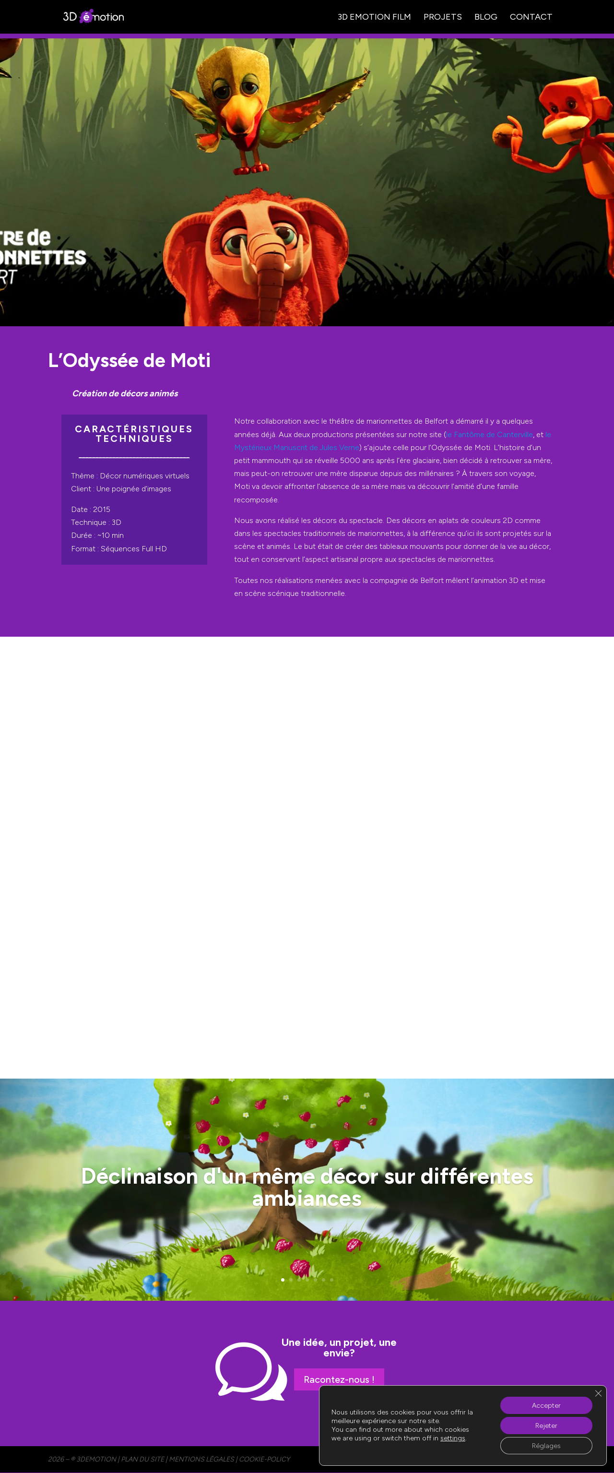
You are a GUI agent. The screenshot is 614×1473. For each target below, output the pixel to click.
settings (452, 1438)
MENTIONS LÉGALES (201, 1459)
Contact (531, 17)
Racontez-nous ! (339, 1379)
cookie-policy (264, 1459)
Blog (485, 17)
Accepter (546, 1405)
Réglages (546, 1445)
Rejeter (546, 1425)
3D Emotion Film (374, 17)
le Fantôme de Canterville (489, 434)
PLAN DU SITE (142, 1459)
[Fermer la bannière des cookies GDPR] (598, 1393)
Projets (443, 17)
